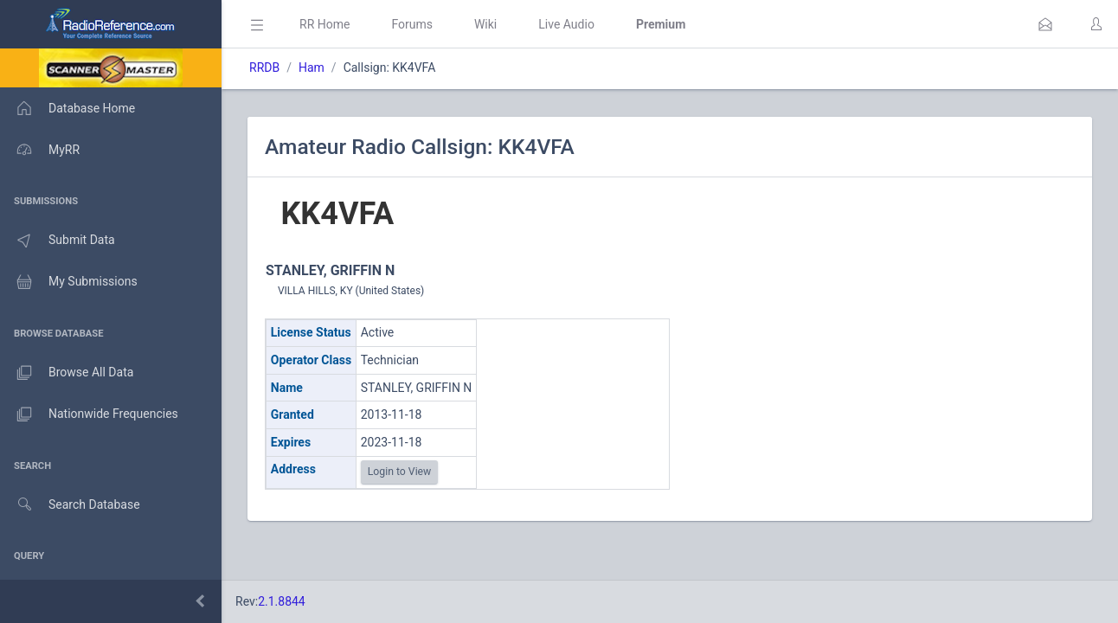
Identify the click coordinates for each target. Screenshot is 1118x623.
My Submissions (69, 282)
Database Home (67, 108)
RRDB (264, 67)
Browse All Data (66, 373)
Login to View (400, 472)
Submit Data (57, 240)
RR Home (324, 24)
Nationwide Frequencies (89, 414)
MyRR (40, 149)
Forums (412, 24)
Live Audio (566, 24)
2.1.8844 (281, 601)
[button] (1045, 24)
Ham (311, 67)
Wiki (485, 24)
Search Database (70, 505)
